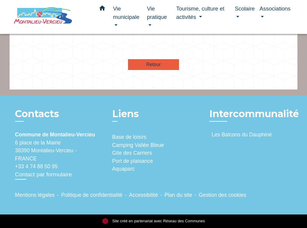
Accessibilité (143, 195)
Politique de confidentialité (91, 195)
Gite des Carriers (132, 153)
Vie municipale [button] (126, 12)
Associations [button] (275, 8)
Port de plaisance (132, 161)
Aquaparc (123, 169)
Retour (153, 64)
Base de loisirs (129, 137)
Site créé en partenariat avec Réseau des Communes (153, 221)
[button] (102, 9)
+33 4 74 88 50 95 (36, 166)
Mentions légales (35, 195)
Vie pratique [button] (157, 12)
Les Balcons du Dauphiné (242, 135)
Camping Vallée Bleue (138, 145)
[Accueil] (51, 17)
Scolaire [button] (245, 8)
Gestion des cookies (222, 195)
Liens (125, 114)
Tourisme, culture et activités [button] (200, 12)
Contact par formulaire (43, 174)
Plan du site (178, 195)
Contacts (37, 114)
